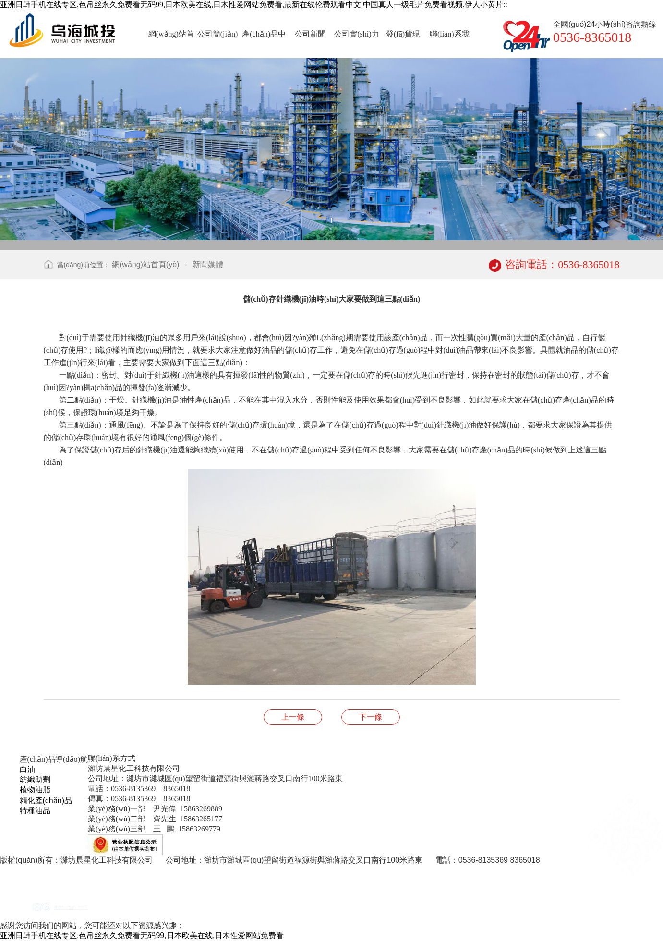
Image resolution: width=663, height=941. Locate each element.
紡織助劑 (35, 779)
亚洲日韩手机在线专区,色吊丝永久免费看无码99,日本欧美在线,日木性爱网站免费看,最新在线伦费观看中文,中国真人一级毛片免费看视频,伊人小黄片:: (253, 4)
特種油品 (35, 811)
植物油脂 (35, 789)
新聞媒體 (208, 264)
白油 (27, 769)
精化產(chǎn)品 (46, 800)
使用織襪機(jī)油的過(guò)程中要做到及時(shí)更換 (292, 717)
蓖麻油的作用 (370, 717)
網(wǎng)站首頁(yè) (146, 264)
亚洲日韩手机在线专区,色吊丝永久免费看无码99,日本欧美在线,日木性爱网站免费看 (142, 935)
